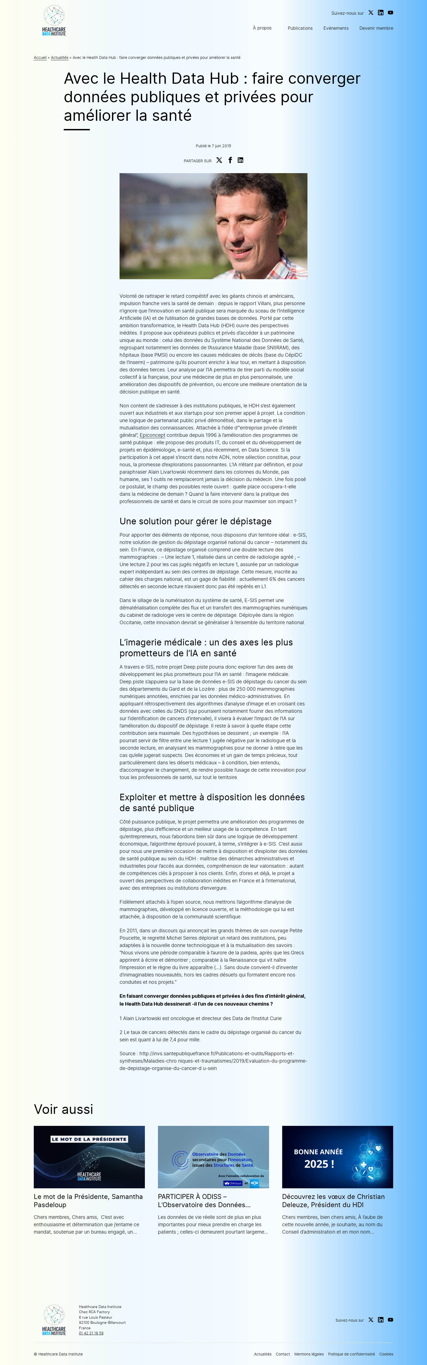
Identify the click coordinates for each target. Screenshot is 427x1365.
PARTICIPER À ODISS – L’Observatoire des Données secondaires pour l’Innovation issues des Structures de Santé (206, 1201)
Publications (300, 28)
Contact (283, 1354)
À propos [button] (262, 28)
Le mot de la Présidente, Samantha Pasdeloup (88, 1201)
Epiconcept (152, 435)
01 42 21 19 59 (91, 1333)
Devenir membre (376, 28)
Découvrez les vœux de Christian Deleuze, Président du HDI (333, 1201)
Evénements (336, 28)
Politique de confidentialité (351, 1354)
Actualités (59, 57)
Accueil (40, 57)
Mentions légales (309, 1354)
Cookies (386, 1354)
